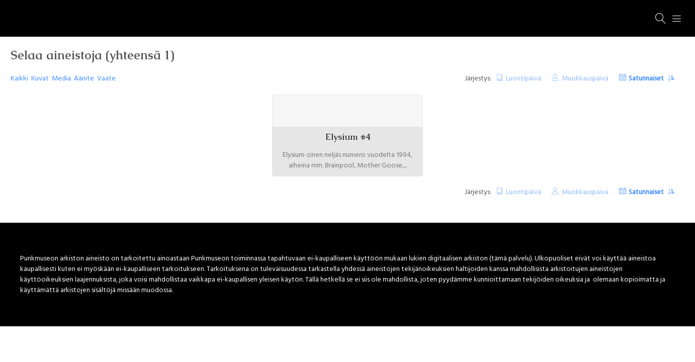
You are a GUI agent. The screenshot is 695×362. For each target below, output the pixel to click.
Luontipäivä (523, 78)
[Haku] (661, 19)
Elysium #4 (347, 136)
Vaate (106, 78)
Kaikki (19, 78)
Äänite (84, 78)
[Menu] (677, 19)
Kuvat (40, 78)
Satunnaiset (647, 78)
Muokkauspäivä (585, 78)
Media (61, 78)
